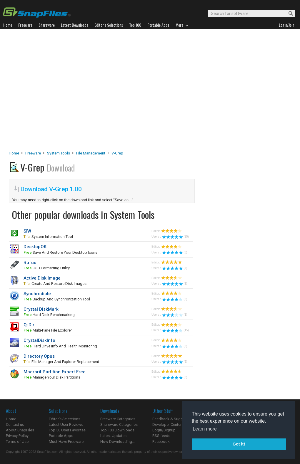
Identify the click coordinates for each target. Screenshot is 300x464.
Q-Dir (29, 324)
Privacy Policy (17, 435)
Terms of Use (17, 441)
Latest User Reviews (66, 424)
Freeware (33, 153)
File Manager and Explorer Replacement (61, 361)
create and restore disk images (55, 283)
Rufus (30, 262)
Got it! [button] (239, 444)
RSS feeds (161, 435)
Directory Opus (39, 356)
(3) (174, 299)
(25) (175, 236)
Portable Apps (61, 435)
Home (14, 153)
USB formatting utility (47, 268)
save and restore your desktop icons (60, 252)
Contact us (15, 424)
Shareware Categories (119, 424)
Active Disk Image (42, 278)
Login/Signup (164, 430)
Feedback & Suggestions (174, 419)
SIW (27, 231)
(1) (174, 283)
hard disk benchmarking (49, 314)
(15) (175, 330)
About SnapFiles (20, 430)
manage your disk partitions (52, 377)
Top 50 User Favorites (67, 430)
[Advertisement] (58, 91)
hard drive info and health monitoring (60, 346)
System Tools (58, 153)
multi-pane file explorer (48, 330)
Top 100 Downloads (117, 430)
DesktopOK (35, 246)
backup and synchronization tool (57, 299)
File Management (90, 153)
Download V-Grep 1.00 (51, 189)
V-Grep (117, 153)
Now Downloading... (117, 441)
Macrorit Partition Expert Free (55, 371)
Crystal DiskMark (41, 309)
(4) (174, 268)
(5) (174, 361)
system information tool (48, 236)
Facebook (161, 441)
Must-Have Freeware (66, 441)
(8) (174, 252)
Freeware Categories (117, 419)
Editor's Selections (64, 419)
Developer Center (166, 424)
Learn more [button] (205, 428)
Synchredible (37, 293)
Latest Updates (113, 435)
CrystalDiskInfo (39, 340)
